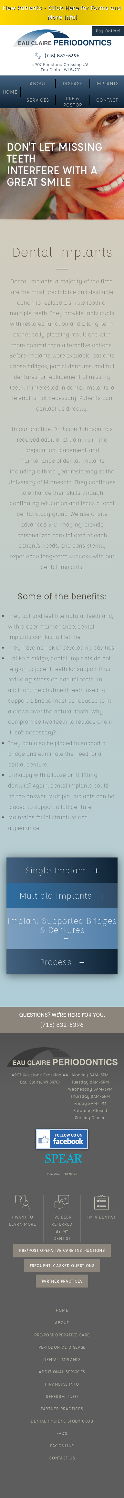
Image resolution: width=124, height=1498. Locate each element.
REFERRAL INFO (62, 1396)
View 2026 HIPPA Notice (62, 1174)
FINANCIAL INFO (62, 1384)
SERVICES (37, 100)
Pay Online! (108, 30)
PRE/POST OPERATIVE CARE (62, 1334)
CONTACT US (62, 1457)
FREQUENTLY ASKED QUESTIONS (62, 1265)
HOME (10, 92)
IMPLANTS (107, 83)
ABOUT (38, 83)
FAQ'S (62, 1433)
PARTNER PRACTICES (62, 1281)
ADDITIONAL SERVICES (62, 1371)
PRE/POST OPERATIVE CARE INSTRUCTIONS (62, 1250)
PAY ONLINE (62, 1445)
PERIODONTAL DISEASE (62, 1347)
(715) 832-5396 (57, 55)
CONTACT (107, 100)
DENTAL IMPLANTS (61, 1359)
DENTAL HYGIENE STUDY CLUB (62, 1421)
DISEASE (73, 83)
